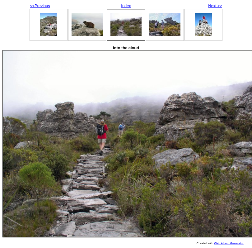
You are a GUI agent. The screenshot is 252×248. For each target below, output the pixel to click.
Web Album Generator (229, 243)
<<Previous (40, 5)
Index (126, 5)
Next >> (215, 5)
